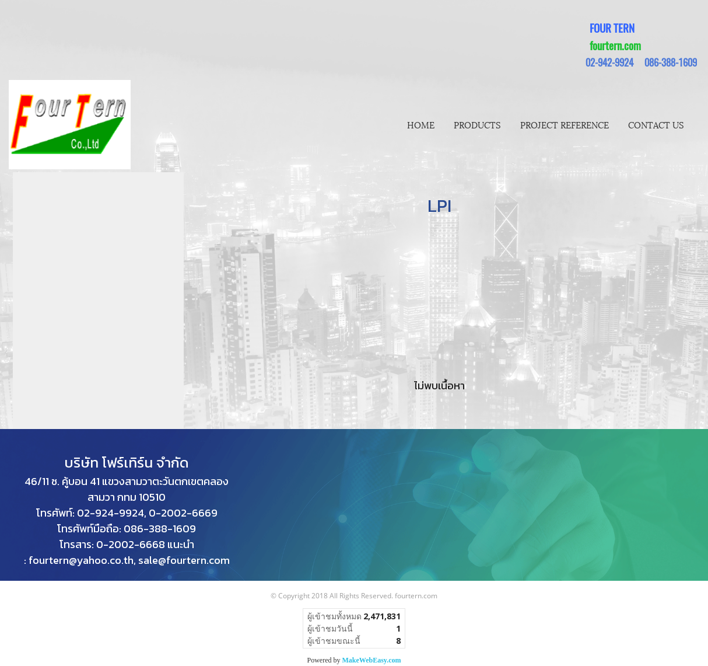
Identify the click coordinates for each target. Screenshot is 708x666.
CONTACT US (656, 124)
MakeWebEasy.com (371, 660)
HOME (420, 124)
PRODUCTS (477, 124)
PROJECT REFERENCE (564, 124)
